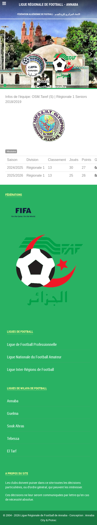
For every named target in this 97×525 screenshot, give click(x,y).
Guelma (12, 413)
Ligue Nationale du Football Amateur (34, 357)
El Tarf (11, 451)
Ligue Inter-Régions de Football (30, 369)
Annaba (12, 401)
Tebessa (13, 438)
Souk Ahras (15, 426)
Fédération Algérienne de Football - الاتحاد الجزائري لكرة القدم (48, 14)
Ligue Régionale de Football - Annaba (48, 5)
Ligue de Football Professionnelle (32, 344)
